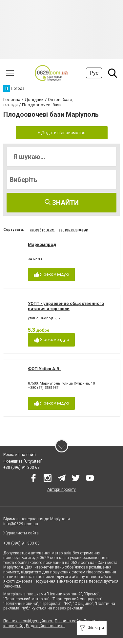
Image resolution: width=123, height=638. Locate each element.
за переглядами (73, 230)
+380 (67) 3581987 (43, 388)
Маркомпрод (42, 244)
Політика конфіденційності (28, 621)
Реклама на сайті (19, 454)
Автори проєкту (61, 489)
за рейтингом (42, 230)
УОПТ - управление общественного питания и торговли (66, 306)
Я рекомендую (51, 274)
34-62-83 (35, 259)
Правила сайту (68, 621)
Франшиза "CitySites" (22, 461)
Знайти (62, 203)
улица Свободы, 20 (45, 318)
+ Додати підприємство (62, 132)
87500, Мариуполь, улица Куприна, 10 (61, 383)
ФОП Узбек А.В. (44, 368)
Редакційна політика (45, 626)
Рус (94, 73)
